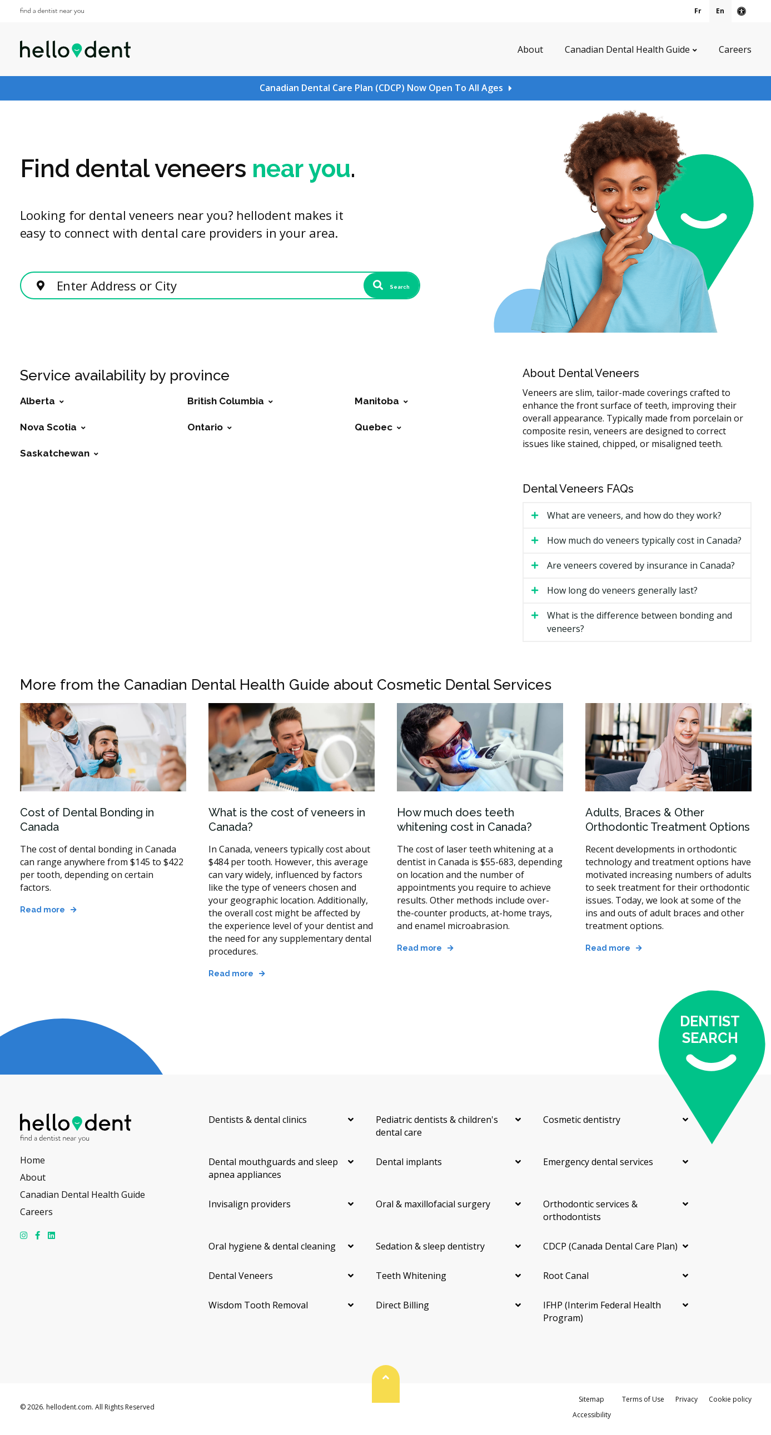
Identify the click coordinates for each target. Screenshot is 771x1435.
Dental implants (409, 1166)
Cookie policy (730, 1403)
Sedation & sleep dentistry (430, 1251)
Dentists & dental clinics (257, 1124)
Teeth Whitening (411, 1280)
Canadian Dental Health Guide (627, 49)
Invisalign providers (249, 1208)
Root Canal (566, 1280)
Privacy (686, 1403)
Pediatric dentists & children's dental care (437, 1130)
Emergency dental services (598, 1166)
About (530, 49)
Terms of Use (643, 1403)
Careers (735, 49)
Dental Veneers (240, 1280)
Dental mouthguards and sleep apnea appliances (273, 1172)
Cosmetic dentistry (581, 1124)
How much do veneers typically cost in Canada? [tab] (644, 545)
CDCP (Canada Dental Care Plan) (610, 1251)
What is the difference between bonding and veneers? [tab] (639, 626)
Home (32, 1164)
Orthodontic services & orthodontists (590, 1214)
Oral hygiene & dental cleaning (272, 1251)
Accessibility (592, 1419)
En (720, 11)
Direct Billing (402, 1309)
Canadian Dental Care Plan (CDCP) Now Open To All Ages (381, 88)
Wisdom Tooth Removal (258, 1309)
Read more (42, 914)
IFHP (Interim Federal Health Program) (602, 1315)
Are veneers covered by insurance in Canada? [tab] (641, 570)
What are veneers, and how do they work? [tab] (634, 520)
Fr (698, 11)
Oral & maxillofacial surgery (433, 1208)
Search (376, 287)
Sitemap (591, 1403)
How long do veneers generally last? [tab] (622, 595)
